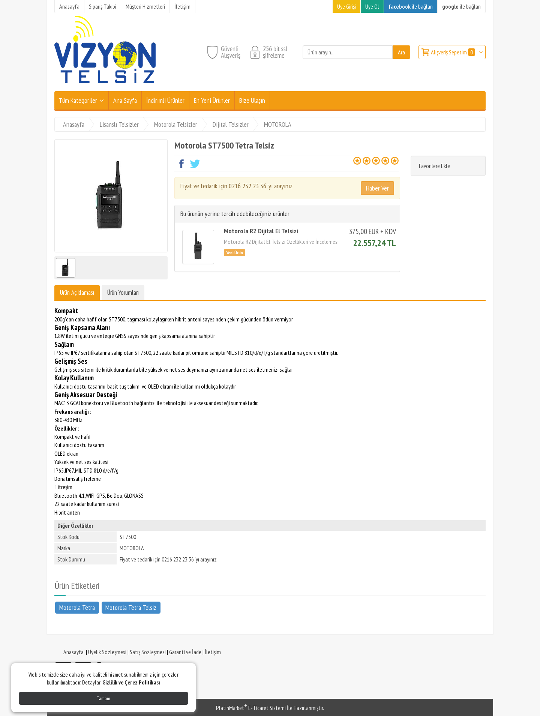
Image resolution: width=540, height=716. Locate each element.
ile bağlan (410, 6)
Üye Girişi (346, 6)
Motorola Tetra (77, 607)
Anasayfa (73, 652)
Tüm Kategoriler (78, 100)
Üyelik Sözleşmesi (107, 652)
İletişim (213, 652)
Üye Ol (372, 6)
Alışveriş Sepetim (453, 52)
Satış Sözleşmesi (148, 652)
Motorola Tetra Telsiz (130, 607)
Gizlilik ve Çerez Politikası (131, 682)
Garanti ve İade (185, 652)
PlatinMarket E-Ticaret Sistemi (251, 707)
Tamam (103, 698)
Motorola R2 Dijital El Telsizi (261, 231)
